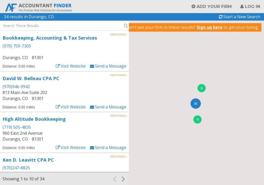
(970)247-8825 (16, 168)
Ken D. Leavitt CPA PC (28, 160)
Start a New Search (241, 17)
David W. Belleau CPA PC (31, 78)
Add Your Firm (214, 6)
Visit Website (73, 66)
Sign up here (209, 27)
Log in (252, 6)
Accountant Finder (38, 7)
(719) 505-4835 (17, 127)
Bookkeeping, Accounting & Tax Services (50, 38)
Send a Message (110, 66)
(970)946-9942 (16, 86)
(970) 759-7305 (17, 46)
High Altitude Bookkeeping (34, 119)
